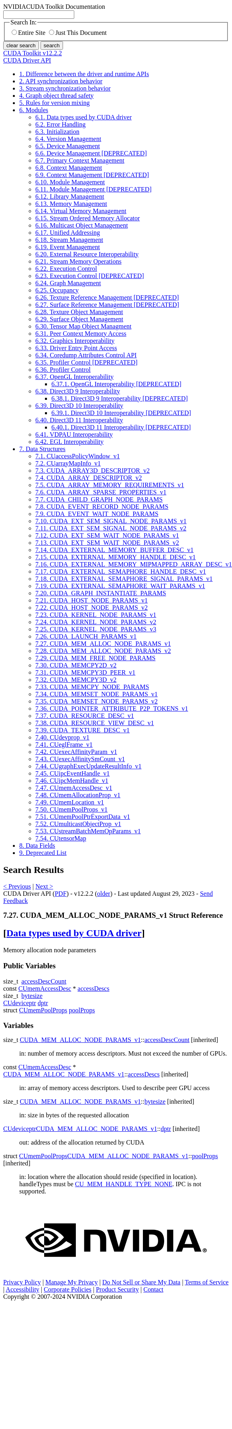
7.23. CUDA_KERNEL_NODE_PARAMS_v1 (95, 614)
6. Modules (33, 110)
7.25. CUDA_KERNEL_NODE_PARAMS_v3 (95, 629)
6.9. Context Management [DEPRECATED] (92, 174)
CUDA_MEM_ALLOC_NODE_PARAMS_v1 (80, 1039)
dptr (43, 1003)
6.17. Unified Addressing (67, 232)
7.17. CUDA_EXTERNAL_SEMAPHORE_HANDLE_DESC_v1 (120, 571)
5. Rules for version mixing (54, 102)
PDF (60, 893)
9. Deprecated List (43, 852)
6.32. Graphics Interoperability (74, 340)
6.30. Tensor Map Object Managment (83, 326)
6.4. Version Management (68, 138)
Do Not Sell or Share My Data (141, 1282)
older (103, 893)
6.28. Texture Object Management (79, 311)
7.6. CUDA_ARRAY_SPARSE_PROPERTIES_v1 (100, 492)
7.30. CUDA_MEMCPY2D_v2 (75, 665)
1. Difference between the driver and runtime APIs (84, 74)
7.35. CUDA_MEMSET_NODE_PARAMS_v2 (96, 701)
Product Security (117, 1289)
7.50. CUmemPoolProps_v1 (71, 809)
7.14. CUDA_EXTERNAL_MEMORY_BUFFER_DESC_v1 (114, 549)
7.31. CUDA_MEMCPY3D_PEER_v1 (85, 672)
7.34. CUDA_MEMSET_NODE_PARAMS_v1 (96, 694)
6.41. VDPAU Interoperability (74, 434)
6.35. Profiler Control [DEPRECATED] (86, 362)
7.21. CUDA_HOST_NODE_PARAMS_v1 (91, 600)
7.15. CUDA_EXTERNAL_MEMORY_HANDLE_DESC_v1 (115, 557)
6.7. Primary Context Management (79, 160)
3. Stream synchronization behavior (65, 88)
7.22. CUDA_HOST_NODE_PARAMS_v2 (91, 607)
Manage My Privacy (71, 1282)
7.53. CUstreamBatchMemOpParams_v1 (88, 831)
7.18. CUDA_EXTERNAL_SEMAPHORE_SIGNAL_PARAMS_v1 (124, 578)
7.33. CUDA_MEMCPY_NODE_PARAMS (92, 686)
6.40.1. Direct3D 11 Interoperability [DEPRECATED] (121, 427)
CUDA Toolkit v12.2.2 (32, 53)
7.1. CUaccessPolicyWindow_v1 (77, 456)
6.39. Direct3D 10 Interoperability (79, 405)
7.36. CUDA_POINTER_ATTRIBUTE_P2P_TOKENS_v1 (111, 708)
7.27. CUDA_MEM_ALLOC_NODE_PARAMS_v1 (103, 643)
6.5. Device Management (67, 146)
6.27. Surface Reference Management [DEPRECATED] (107, 304)
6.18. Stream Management (69, 239)
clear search (21, 45)
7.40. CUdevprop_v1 (62, 737)
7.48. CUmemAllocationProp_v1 (77, 795)
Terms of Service (206, 1282)
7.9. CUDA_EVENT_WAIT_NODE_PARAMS (97, 513)
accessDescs (93, 988)
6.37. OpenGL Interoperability (74, 376)
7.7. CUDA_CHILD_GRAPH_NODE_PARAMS (99, 499)
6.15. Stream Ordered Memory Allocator (87, 218)
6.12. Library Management (69, 196)
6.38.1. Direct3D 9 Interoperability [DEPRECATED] (119, 398)
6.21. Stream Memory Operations (78, 261)
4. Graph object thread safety (56, 95)
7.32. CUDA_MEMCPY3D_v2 (75, 679)
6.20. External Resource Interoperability (86, 254)
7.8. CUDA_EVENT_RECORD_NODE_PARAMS (101, 506)
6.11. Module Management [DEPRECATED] (93, 189)
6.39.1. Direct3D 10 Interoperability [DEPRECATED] (121, 412)
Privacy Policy (22, 1282)
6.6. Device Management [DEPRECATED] (91, 153)
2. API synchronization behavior (60, 81)
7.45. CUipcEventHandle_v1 (72, 773)
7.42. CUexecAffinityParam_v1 (76, 751)
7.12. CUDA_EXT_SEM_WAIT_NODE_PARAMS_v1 (107, 535)
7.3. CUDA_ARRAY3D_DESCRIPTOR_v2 (92, 470)
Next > (44, 886)
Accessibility (22, 1289)
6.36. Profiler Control (63, 369)
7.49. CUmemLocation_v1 (69, 802)
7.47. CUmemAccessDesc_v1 (73, 787)
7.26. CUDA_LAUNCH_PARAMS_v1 (85, 636)
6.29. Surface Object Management (79, 319)
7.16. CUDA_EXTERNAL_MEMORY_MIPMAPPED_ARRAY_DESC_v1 (133, 564)
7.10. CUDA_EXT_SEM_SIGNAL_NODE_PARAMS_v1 (111, 521)
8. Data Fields (37, 845)
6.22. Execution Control (66, 268)
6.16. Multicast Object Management (81, 225)
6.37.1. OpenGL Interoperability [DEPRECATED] (116, 384)
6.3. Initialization (57, 131)
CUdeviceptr (19, 1003)
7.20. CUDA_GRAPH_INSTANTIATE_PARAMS (100, 593)
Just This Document (78, 32)
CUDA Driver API (27, 60)
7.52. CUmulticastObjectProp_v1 (78, 823)
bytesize (31, 995)
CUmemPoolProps (43, 1010)
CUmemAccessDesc (44, 988)
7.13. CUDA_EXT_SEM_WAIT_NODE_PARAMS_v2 (107, 542)
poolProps (82, 1010)
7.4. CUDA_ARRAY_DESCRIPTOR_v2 (88, 477)
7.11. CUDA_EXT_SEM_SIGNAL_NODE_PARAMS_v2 (110, 528)
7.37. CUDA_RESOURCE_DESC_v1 (84, 715)
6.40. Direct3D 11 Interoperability (79, 420)
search (52, 45)
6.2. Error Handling (60, 124)
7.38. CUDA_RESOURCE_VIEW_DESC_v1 (94, 723)
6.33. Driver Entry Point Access (76, 348)
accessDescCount (43, 981)
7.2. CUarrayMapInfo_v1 (68, 463)
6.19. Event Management (67, 247)
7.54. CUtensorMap (60, 838)
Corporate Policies (68, 1289)
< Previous (17, 886)
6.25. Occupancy (57, 290)
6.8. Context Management (68, 167)
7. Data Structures (42, 448)
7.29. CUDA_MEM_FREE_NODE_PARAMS (95, 658)
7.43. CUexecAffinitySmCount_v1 (80, 759)
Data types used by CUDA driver (74, 933)
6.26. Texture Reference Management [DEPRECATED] (107, 297)
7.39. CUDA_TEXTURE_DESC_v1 (82, 730)
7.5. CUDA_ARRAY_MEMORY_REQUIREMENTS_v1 (109, 485)
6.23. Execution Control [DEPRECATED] (89, 275)
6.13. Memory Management (71, 203)
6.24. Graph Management (68, 283)
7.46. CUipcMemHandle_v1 (71, 780)
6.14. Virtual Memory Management (80, 211)
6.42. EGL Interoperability (69, 441)
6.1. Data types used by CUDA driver (83, 117)
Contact (153, 1289)
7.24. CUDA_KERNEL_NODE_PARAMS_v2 (95, 622)
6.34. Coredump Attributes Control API (85, 355)
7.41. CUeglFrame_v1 (64, 744)
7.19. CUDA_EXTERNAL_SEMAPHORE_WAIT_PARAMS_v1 (120, 585)
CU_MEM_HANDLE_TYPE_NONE (124, 1184)
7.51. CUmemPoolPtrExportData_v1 (82, 816)
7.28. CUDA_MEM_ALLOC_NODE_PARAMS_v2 (103, 650)
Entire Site (28, 32)
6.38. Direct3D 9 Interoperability (77, 391)
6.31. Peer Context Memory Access (80, 333)
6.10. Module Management (70, 182)
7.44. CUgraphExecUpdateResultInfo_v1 (88, 766)
